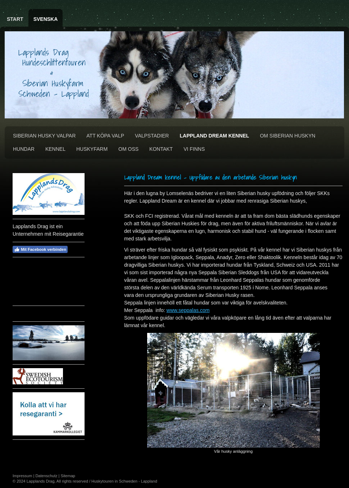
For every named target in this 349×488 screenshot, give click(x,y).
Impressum (22, 476)
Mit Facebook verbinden (40, 249)
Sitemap (68, 476)
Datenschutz (46, 476)
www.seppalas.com (188, 310)
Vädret (36, 313)
